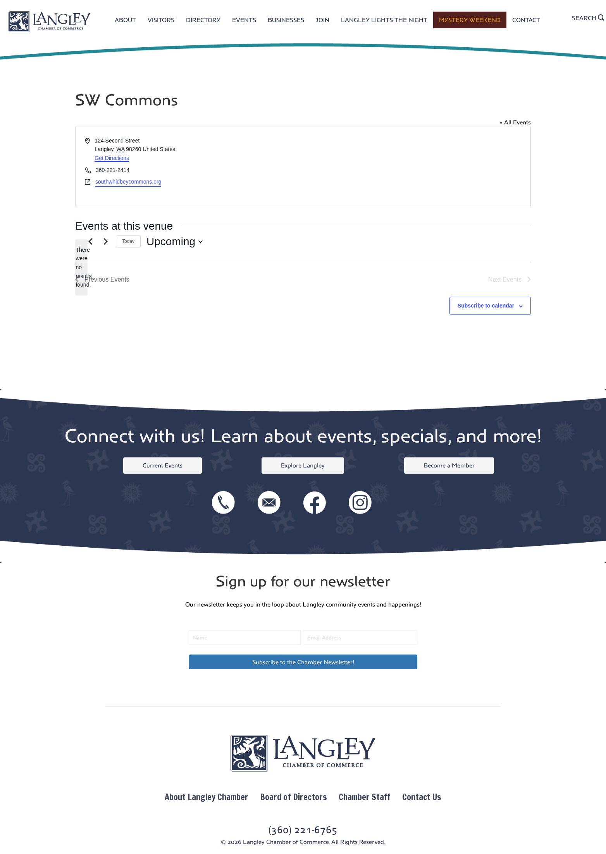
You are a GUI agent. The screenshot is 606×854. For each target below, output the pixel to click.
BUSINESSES (286, 20)
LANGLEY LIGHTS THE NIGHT (384, 20)
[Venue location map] (416, 166)
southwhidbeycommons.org (128, 182)
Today (128, 241)
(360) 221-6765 (303, 829)
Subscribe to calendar (486, 305)
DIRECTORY (203, 20)
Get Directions (112, 158)
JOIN (322, 20)
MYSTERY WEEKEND (470, 20)
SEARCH (588, 17)
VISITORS (161, 20)
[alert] (81, 267)
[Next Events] (105, 241)
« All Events (515, 122)
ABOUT (125, 20)
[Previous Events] (90, 241)
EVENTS (244, 20)
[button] (303, 662)
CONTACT (526, 20)
